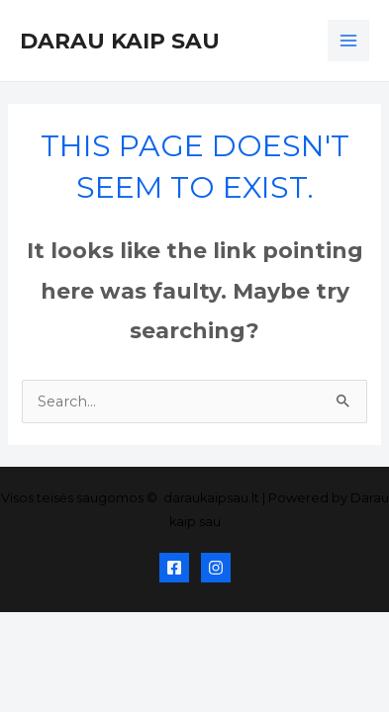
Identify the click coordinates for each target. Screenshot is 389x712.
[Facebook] (174, 567)
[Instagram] (216, 567)
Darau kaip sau (120, 40)
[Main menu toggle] (348, 40)
